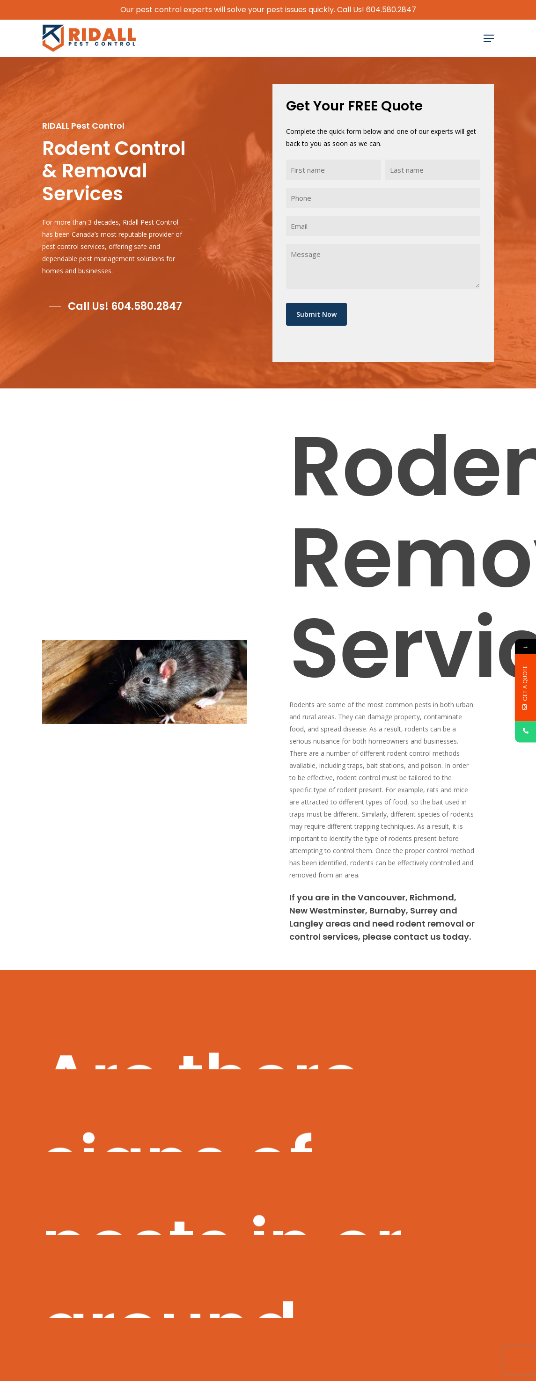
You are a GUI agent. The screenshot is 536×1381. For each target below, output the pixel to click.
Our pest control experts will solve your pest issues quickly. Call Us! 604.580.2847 (268, 9)
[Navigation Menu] (489, 38)
